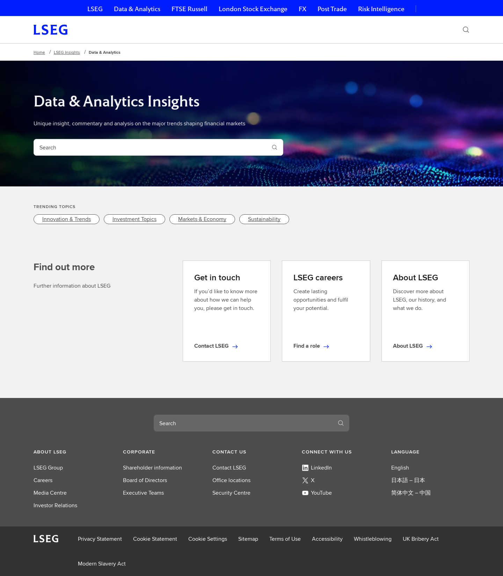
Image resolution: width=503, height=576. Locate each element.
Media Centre (50, 493)
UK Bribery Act (421, 539)
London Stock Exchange (253, 9)
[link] (67, 219)
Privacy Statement (100, 539)
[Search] (466, 29)
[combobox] (150, 147)
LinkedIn (317, 468)
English (400, 468)
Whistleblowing (373, 539)
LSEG (95, 9)
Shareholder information (152, 468)
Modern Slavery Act (102, 564)
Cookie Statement (155, 539)
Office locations (231, 480)
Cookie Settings (207, 539)
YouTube (317, 493)
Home (39, 52)
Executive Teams (143, 493)
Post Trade (332, 9)
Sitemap (248, 539)
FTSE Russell (189, 9)
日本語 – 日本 (408, 480)
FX (302, 9)
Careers (43, 480)
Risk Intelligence (381, 9)
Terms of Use (285, 539)
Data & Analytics (137, 9)
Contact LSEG (229, 468)
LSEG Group (48, 468)
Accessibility (327, 539)
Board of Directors (145, 480)
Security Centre (231, 493)
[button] (73, 451)
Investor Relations (55, 505)
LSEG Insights (67, 52)
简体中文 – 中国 (411, 493)
